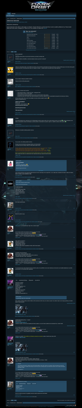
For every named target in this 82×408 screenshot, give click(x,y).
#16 (74, 314)
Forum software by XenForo (14, 406)
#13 (74, 247)
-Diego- (16, 196)
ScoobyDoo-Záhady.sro (18, 275)
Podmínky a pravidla (68, 406)
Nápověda (70, 405)
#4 (74, 112)
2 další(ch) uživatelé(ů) (34, 221)
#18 (74, 352)
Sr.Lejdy (16, 63)
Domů (73, 405)
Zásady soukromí (73, 406)
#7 (74, 155)
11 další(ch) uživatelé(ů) (30, 63)
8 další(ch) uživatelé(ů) (36, 114)
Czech (7, 405)
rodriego (9, 97)
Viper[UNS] (9, 125)
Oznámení (17, 322)
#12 (74, 237)
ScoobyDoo (23, 198)
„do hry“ (45, 28)
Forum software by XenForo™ (30, 406)
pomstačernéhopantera (29, 74)
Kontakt (68, 405)
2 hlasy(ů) (53, 38)
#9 (74, 196)
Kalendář (13, 13)
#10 (74, 208)
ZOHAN (16, 237)
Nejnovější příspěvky (10, 15)
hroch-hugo (24, 63)
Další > (15, 51)
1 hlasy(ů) (53, 40)
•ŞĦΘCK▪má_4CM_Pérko (18, 74)
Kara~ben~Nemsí (20, 63)
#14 (74, 264)
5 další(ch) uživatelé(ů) (31, 316)
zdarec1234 (10, 209)
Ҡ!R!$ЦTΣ (9, 74)
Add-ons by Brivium (46, 406)
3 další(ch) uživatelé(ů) (36, 275)
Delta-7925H (37, 235)
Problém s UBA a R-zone (20, 337)
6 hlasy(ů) (53, 37)
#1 (74, 61)
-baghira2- (9, 149)
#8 (74, 175)
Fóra (9, 13)
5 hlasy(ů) (53, 34)
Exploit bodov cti (23, 322)
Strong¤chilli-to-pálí (28, 221)
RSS (75, 405)
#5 (74, 124)
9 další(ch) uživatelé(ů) (36, 74)
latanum (9, 61)
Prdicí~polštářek (10, 168)
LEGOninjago (20, 198)
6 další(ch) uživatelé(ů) (29, 198)
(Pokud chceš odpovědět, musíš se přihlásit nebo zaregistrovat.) (66, 400)
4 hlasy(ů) (53, 35)
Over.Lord (9, 221)
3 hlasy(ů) (53, 41)
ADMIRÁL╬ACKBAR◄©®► (10, 287)
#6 (74, 136)
